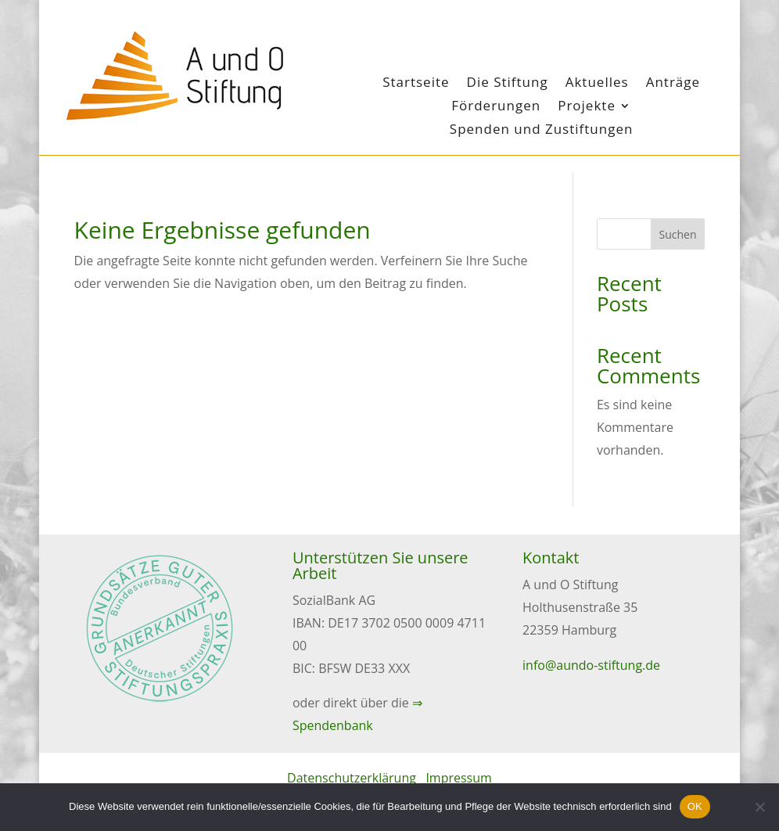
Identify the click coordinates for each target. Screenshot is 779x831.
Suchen (678, 234)
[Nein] (759, 807)
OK (694, 806)
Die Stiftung (507, 84)
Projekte (587, 107)
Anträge (673, 84)
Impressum (458, 777)
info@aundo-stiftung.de (591, 665)
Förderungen (495, 107)
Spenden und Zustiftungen (542, 131)
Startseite (415, 84)
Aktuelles (597, 84)
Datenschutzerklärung (351, 777)
